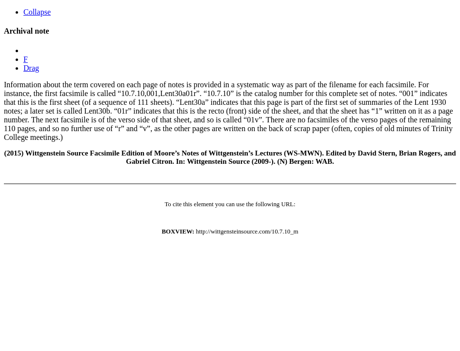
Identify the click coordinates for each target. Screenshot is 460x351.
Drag (31, 68)
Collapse (37, 12)
